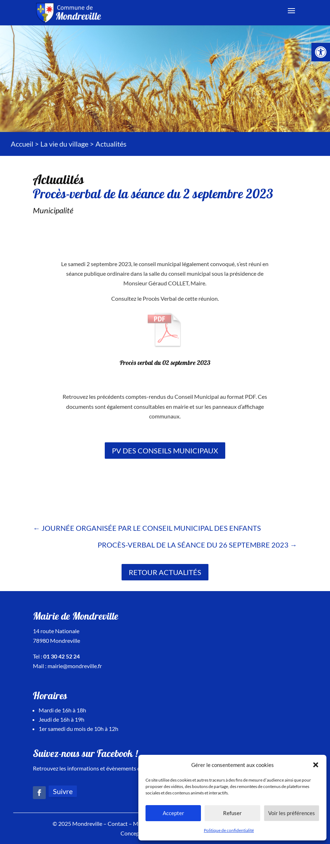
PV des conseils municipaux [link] (165, 450)
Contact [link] (118, 823)
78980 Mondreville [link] (56, 640)
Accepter (173, 813)
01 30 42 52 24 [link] (61, 656)
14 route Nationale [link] (56, 630)
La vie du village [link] (64, 143)
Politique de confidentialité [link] (229, 830)
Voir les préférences (291, 813)
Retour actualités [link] (165, 572)
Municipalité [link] (53, 210)
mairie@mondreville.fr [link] (75, 665)
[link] (320, 52)
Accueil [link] (22, 143)
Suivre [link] (63, 791)
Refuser (232, 813)
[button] (315, 764)
